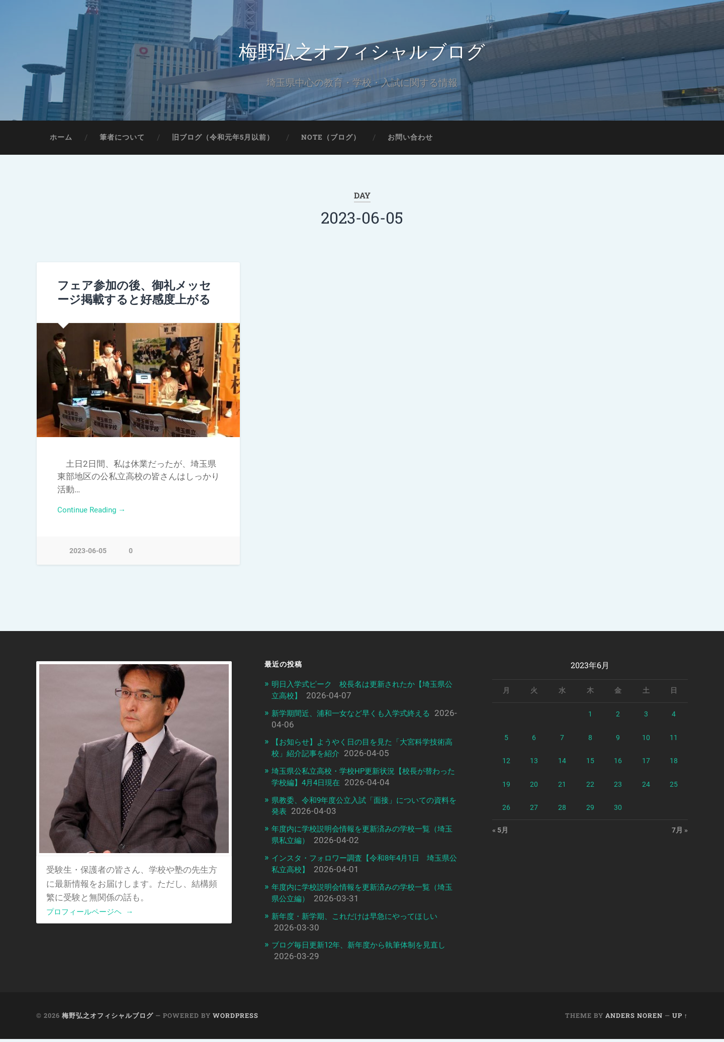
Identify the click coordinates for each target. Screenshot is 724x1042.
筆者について (122, 143)
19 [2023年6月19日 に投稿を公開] (506, 792)
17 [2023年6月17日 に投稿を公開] (646, 769)
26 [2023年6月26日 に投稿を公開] (506, 815)
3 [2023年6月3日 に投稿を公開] (646, 722)
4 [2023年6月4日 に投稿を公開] (674, 722)
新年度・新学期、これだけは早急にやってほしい (366, 919)
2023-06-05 (88, 559)
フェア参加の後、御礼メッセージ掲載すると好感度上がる (134, 298)
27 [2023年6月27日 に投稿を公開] (534, 815)
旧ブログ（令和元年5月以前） (223, 143)
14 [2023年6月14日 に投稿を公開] (562, 769)
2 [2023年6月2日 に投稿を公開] (618, 722)
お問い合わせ (410, 143)
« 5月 (501, 839)
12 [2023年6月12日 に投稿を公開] (506, 769)
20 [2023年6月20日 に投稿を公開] (534, 792)
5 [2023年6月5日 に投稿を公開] (506, 746)
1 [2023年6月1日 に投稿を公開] (590, 722)
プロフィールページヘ (95, 920)
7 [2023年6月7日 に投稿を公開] (562, 746)
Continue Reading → (95, 517)
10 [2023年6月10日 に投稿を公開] (646, 746)
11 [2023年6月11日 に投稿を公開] (674, 746)
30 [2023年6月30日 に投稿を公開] (618, 815)
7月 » (679, 839)
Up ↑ (680, 1018)
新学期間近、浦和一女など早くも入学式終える (361, 721)
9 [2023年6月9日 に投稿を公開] (618, 746)
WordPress (235, 1018)
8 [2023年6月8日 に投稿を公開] (590, 746)
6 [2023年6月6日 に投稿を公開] (534, 746)
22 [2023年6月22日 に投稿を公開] (590, 792)
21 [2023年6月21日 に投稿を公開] (562, 792)
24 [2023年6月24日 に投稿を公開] (646, 792)
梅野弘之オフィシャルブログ (362, 53)
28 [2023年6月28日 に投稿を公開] (562, 815)
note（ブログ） (330, 143)
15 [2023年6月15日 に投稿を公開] (590, 769)
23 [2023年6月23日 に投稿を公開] (618, 792)
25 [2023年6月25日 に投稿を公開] (674, 792)
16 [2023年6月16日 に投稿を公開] (618, 769)
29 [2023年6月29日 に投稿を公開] (590, 815)
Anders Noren (634, 1018)
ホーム (61, 143)
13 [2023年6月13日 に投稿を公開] (534, 769)
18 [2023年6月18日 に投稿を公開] (674, 769)
